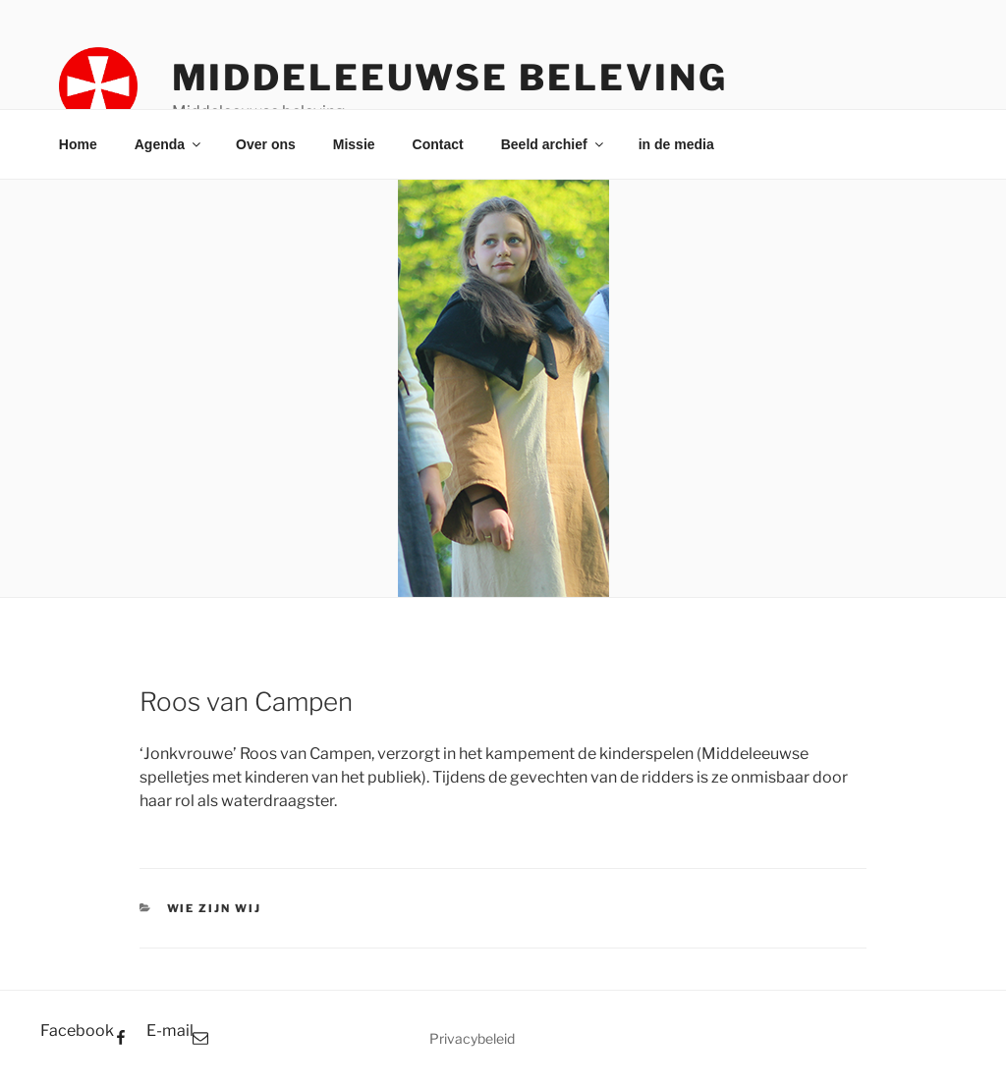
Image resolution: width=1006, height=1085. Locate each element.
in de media (676, 144)
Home (78, 144)
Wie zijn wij (214, 908)
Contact (438, 144)
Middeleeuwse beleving (450, 77)
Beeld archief (553, 144)
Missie (354, 144)
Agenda (169, 144)
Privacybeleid (472, 1038)
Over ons (266, 144)
